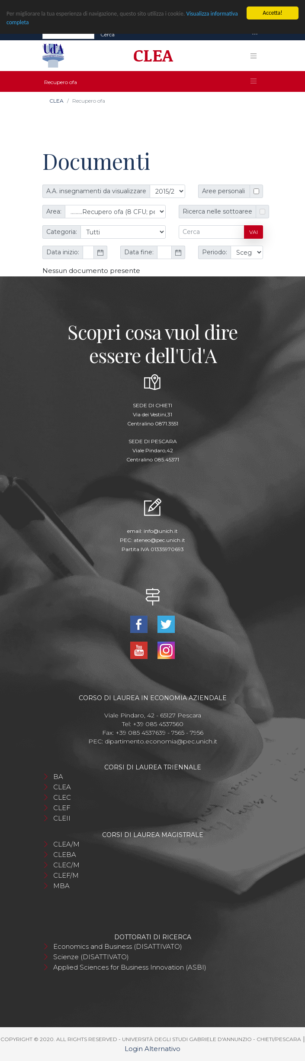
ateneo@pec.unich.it (159, 540)
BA (58, 776)
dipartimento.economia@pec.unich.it (161, 741)
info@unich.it (161, 531)
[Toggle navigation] (255, 34)
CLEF (62, 808)
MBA (61, 886)
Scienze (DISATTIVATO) (91, 957)
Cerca (107, 34)
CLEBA (64, 854)
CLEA (56, 100)
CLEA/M (66, 844)
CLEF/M (66, 875)
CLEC (62, 797)
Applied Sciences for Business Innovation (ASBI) (129, 967)
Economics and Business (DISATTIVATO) (117, 946)
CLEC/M (66, 865)
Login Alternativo (152, 1049)
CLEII (62, 818)
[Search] (68, 34)
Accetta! (272, 12)
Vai (253, 232)
